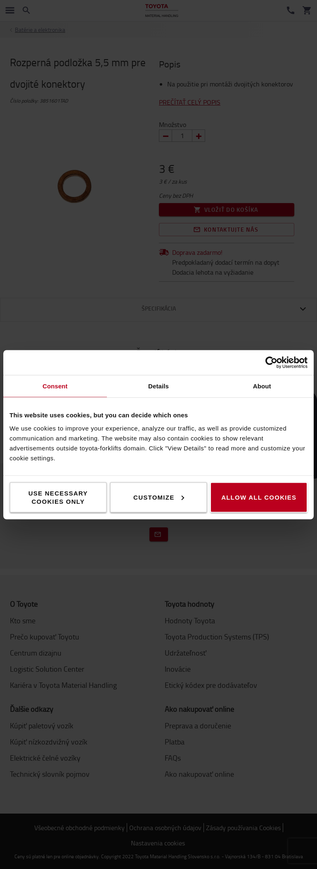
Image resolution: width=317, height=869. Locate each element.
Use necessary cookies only (58, 497)
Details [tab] (158, 385)
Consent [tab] (55, 385)
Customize (158, 496)
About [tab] (262, 385)
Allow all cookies (258, 496)
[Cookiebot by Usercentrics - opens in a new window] (271, 362)
